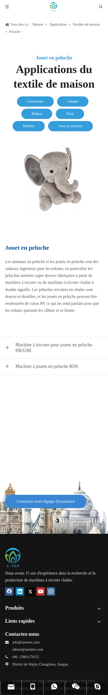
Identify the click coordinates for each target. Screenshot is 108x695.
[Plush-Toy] (54, 179)
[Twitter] (30, 591)
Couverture (35, 101)
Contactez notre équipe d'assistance (46, 501)
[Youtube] (41, 591)
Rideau (37, 114)
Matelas (28, 126)
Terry (70, 114)
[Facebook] (9, 591)
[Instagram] (51, 591)
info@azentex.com (26, 642)
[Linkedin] (20, 591)
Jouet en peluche (70, 126)
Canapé (72, 101)
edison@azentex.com (27, 649)
